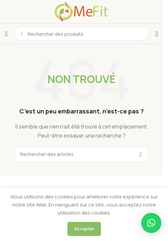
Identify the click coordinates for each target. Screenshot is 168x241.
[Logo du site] (81, 11)
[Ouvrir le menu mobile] (6, 34)
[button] (151, 223)
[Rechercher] (81, 154)
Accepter (84, 229)
